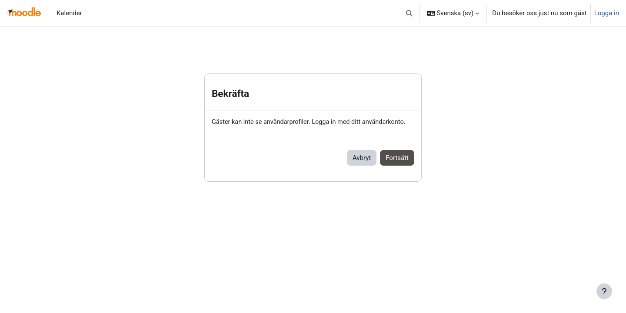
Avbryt (362, 158)
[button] (409, 13)
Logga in (606, 13)
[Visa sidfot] (604, 291)
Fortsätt (397, 158)
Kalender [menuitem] (69, 13)
